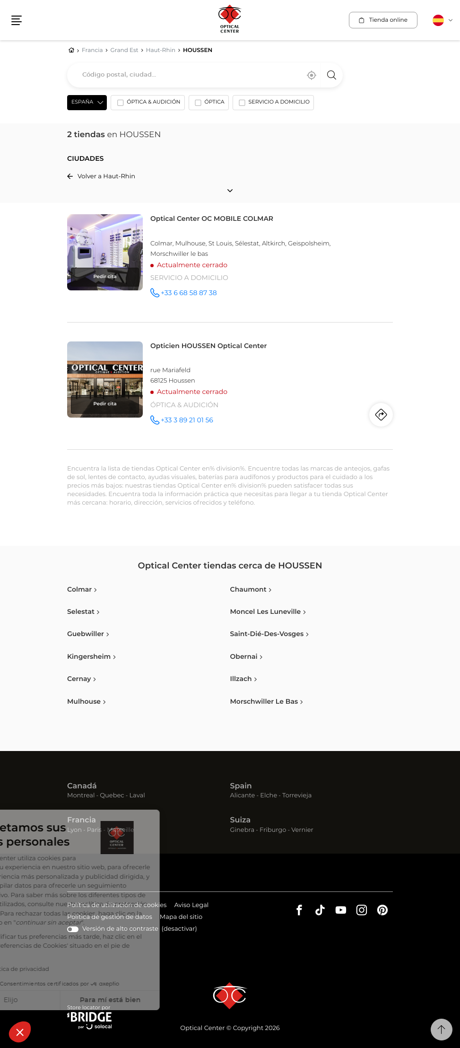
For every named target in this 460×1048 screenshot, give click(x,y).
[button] (20, 1032)
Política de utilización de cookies (116, 905)
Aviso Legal (191, 905)
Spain (241, 786)
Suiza (240, 820)
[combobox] (205, 75)
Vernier (302, 830)
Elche (268, 795)
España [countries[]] (82, 102)
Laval (137, 795)
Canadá (82, 786)
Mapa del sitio (181, 917)
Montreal (81, 795)
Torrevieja (297, 795)
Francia (81, 820)
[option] (147, 104)
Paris (94, 830)
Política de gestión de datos (109, 917)
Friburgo (273, 830)
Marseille (120, 830)
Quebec (112, 795)
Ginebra (242, 830)
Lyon (74, 830)
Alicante (242, 795)
